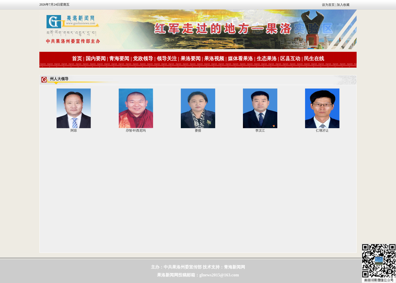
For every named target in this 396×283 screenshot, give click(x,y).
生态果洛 (267, 58)
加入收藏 (343, 5)
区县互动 (290, 58)
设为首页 (328, 5)
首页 (77, 58)
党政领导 (143, 58)
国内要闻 (96, 58)
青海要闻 (119, 58)
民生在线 (314, 58)
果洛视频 (214, 58)
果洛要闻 (191, 58)
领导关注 (167, 58)
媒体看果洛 (240, 58)
